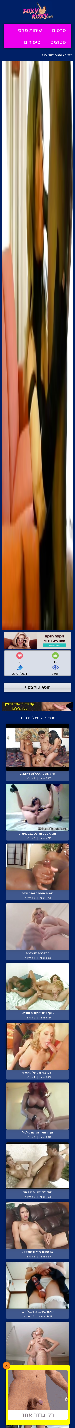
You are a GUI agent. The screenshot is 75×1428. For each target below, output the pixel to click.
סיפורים (32, 42)
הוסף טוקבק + (37, 687)
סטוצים (58, 42)
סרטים (59, 30)
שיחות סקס (30, 30)
